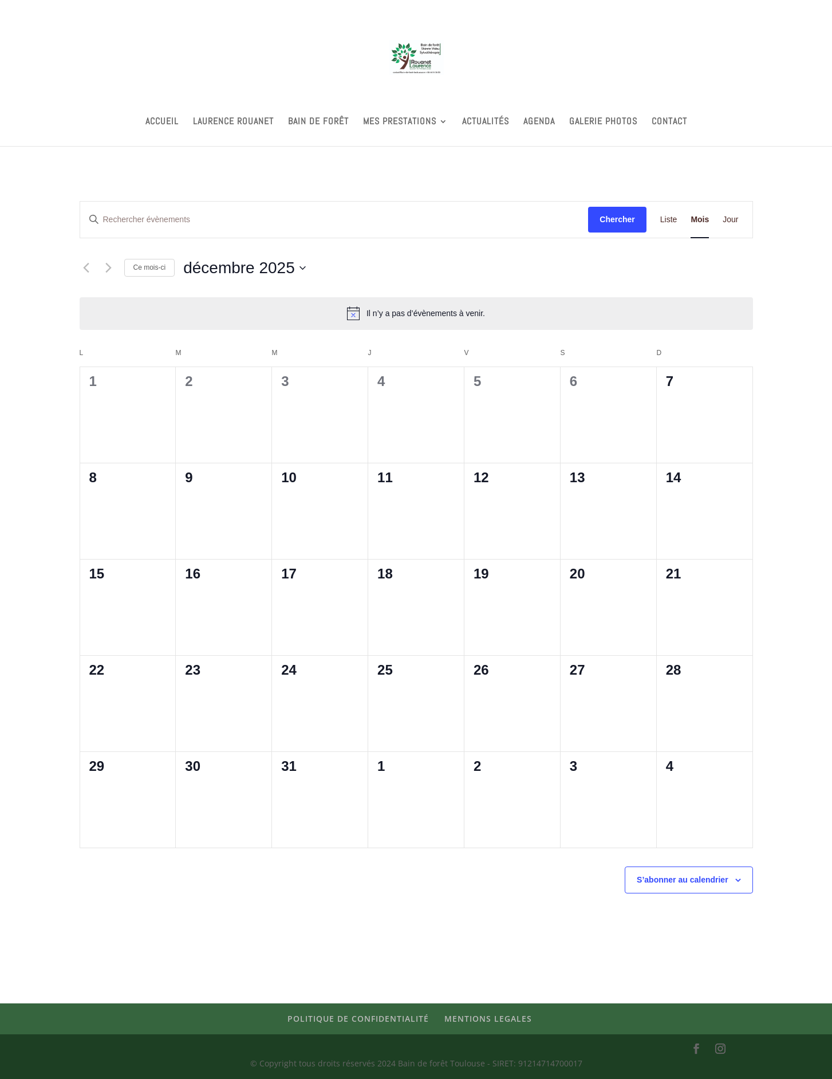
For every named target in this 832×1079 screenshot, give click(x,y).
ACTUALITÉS (485, 122)
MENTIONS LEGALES (488, 1018)
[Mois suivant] (109, 268)
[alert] (416, 313)
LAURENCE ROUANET (233, 122)
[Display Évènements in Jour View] (730, 220)
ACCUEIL (162, 122)
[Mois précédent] (86, 268)
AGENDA (539, 122)
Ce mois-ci (149, 267)
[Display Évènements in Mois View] (700, 220)
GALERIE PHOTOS (603, 122)
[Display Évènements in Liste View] (668, 220)
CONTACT (669, 122)
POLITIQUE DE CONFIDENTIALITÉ (358, 1018)
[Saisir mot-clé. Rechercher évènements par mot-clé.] (334, 220)
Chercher (617, 219)
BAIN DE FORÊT (318, 122)
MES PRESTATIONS (399, 122)
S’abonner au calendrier (682, 879)
